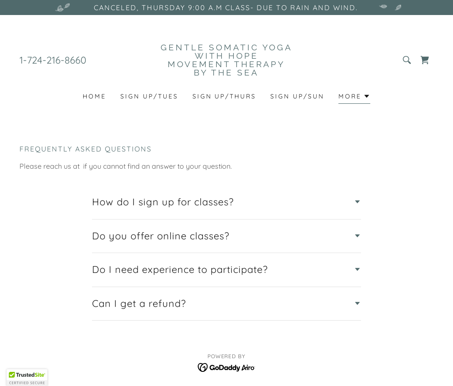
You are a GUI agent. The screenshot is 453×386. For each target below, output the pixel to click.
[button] (354, 97)
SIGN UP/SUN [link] (297, 96)
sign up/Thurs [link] (224, 96)
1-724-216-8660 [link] (52, 60)
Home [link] (94, 96)
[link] (226, 72)
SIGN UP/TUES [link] (149, 96)
